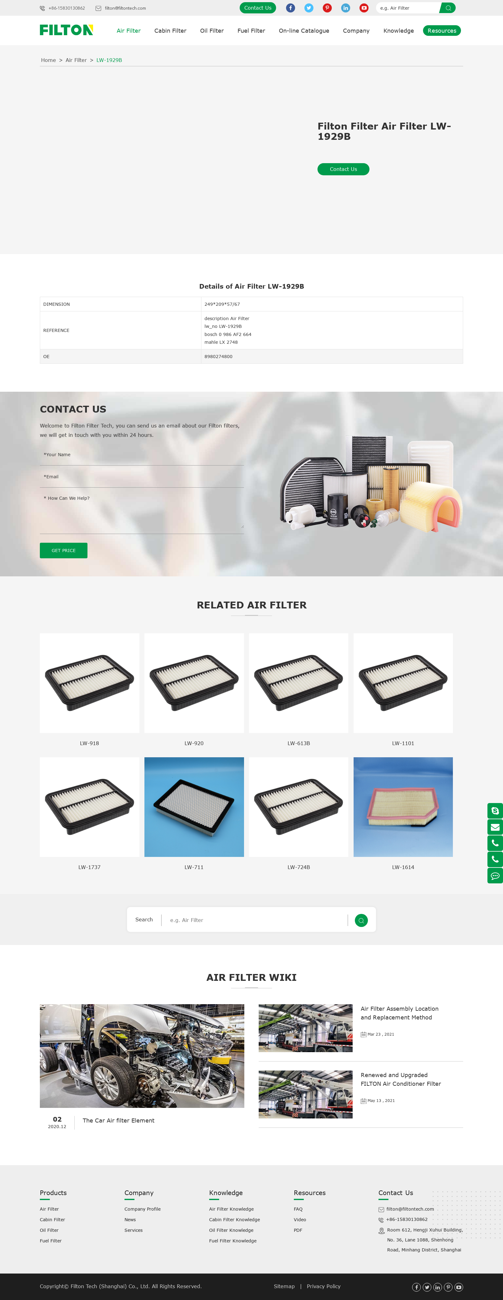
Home (48, 60)
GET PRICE (64, 550)
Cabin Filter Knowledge (234, 1219)
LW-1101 (403, 743)
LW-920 (194, 743)
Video (300, 1219)
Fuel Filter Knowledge (232, 1240)
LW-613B (299, 743)
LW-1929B (109, 60)
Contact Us (257, 8)
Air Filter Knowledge (231, 1209)
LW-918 (89, 743)
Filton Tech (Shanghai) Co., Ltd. (111, 1286)
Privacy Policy (324, 1286)
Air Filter (129, 30)
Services (134, 1230)
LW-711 (194, 867)
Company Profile (143, 1209)
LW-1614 (403, 867)
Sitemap (284, 1286)
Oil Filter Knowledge (231, 1230)
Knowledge (398, 30)
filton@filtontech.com (125, 8)
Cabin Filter (170, 30)
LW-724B (299, 867)
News (130, 1219)
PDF (298, 1230)
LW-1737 (89, 867)
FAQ (298, 1209)
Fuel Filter (251, 30)
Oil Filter (212, 30)
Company (356, 30)
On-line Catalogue (304, 30)
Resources (442, 30)
